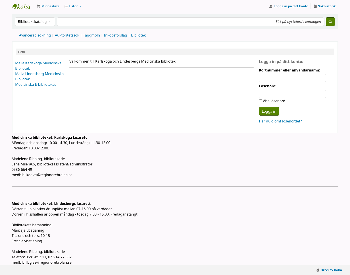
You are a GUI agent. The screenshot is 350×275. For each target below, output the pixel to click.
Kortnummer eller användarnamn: (289, 70)
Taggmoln (91, 35)
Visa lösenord (273, 100)
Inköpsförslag (115, 35)
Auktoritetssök (67, 35)
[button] (48, 6)
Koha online (23, 6)
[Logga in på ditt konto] (288, 6)
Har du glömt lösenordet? (280, 121)
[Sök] (330, 21)
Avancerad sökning (35, 35)
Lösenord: (267, 86)
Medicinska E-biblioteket (35, 84)
